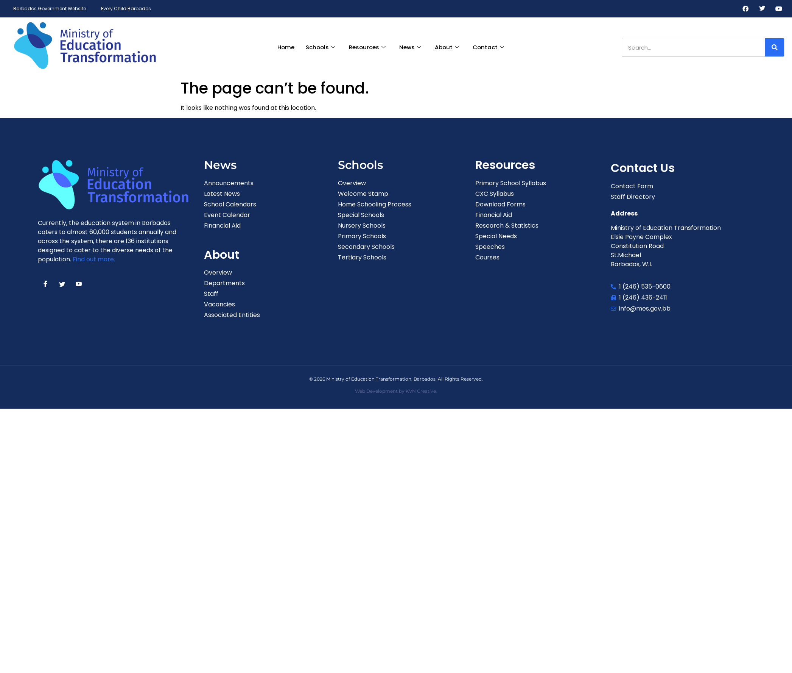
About (447, 47)
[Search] (774, 47)
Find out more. (94, 259)
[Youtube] (778, 8)
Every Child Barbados (126, 8)
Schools (320, 47)
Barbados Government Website (49, 8)
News (410, 47)
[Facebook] (745, 8)
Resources (367, 47)
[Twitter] (762, 8)
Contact (488, 47)
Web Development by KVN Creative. (396, 391)
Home (285, 47)
